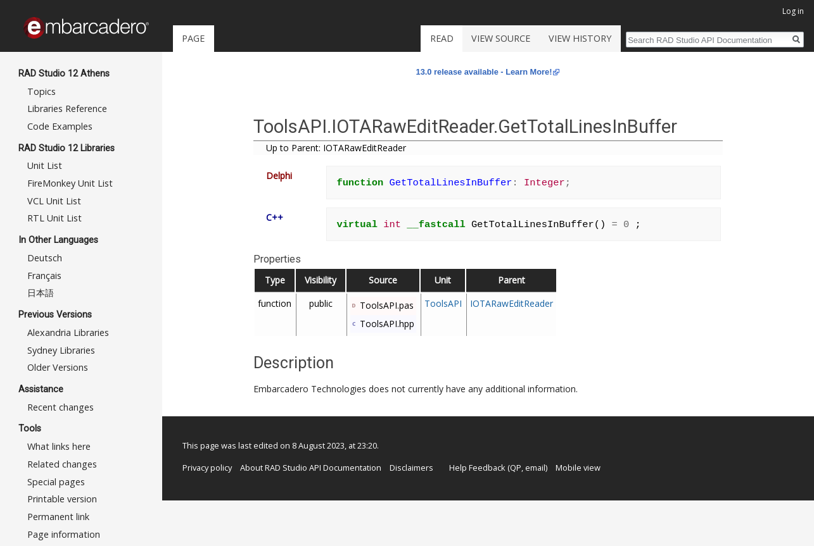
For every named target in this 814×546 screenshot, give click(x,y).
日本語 (40, 293)
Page (193, 38)
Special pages (56, 482)
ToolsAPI (443, 303)
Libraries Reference (67, 108)
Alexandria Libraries (68, 332)
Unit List (44, 165)
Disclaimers (411, 467)
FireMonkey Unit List (70, 183)
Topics (41, 91)
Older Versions (57, 367)
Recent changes (60, 407)
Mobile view (578, 467)
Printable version (62, 499)
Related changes (62, 464)
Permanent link (58, 517)
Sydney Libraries (61, 350)
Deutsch (44, 258)
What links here (59, 446)
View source (500, 38)
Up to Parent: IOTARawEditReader (336, 148)
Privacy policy (207, 467)
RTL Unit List (54, 218)
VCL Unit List (54, 201)
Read (442, 38)
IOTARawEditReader (511, 303)
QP (515, 467)
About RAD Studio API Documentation (310, 467)
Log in (793, 11)
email (535, 467)
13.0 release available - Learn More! (484, 72)
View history (580, 38)
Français (44, 276)
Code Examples (59, 126)
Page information (63, 534)
